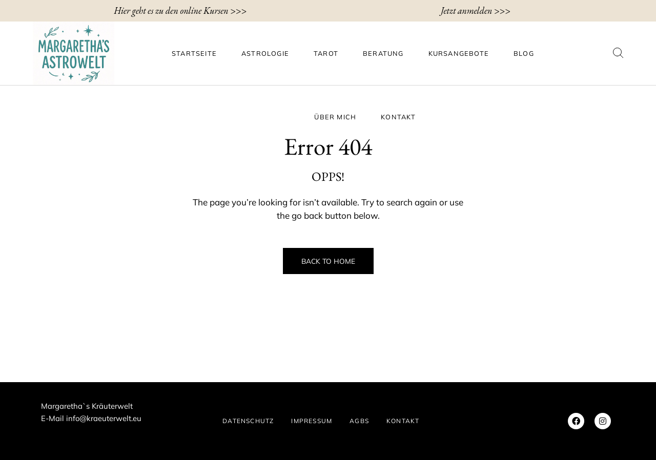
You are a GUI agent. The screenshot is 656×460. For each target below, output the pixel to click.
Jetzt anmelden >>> (475, 10)
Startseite (194, 53)
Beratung (383, 53)
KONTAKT (398, 117)
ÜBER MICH (335, 117)
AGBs (359, 421)
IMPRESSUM (311, 421)
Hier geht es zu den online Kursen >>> (180, 10)
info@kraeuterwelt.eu (103, 418)
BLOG (524, 53)
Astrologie (265, 53)
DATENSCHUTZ (248, 421)
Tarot (326, 53)
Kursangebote (458, 53)
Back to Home (328, 261)
